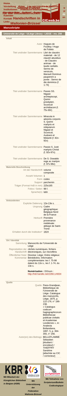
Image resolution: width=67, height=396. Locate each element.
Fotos (22, 6)
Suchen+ (38, 12)
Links (6, 21)
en (64, 17)
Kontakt (8, 18)
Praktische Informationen (34, 9)
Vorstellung (10, 6)
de (64, 14)
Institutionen (10, 9)
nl (64, 11)
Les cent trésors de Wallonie (42, 6)
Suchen (26, 12)
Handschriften (11, 12)
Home (7, 3)
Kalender (8, 15)
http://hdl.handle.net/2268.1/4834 (44, 274)
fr (64, 8)
